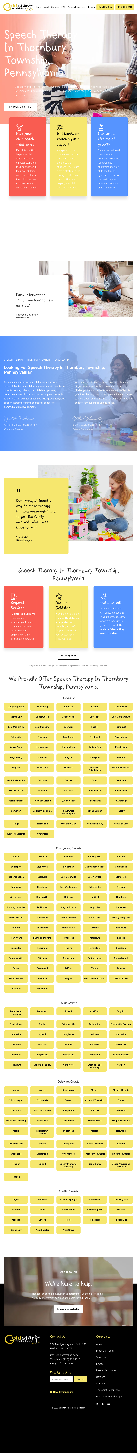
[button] (55, 7)
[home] (18, 7)
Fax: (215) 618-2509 (61, 1363)
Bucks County (68, 1003)
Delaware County (68, 1082)
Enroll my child (20, 107)
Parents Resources (76, 7)
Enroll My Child (105, 7)
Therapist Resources (108, 1390)
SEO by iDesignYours (61, 1392)
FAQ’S (99, 1363)
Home (38, 7)
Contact (100, 1383)
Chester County (68, 1191)
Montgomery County (68, 848)
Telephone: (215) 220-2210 (65, 1359)
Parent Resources (106, 1370)
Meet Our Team (105, 1350)
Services (55, 7)
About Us (101, 1344)
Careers (91, 7)
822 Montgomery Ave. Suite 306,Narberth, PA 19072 (68, 1346)
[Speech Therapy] (16, 707)
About (46, 7)
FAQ (63, 7)
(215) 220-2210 (124, 7)
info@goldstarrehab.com (64, 1355)
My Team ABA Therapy (109, 1396)
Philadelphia (68, 698)
